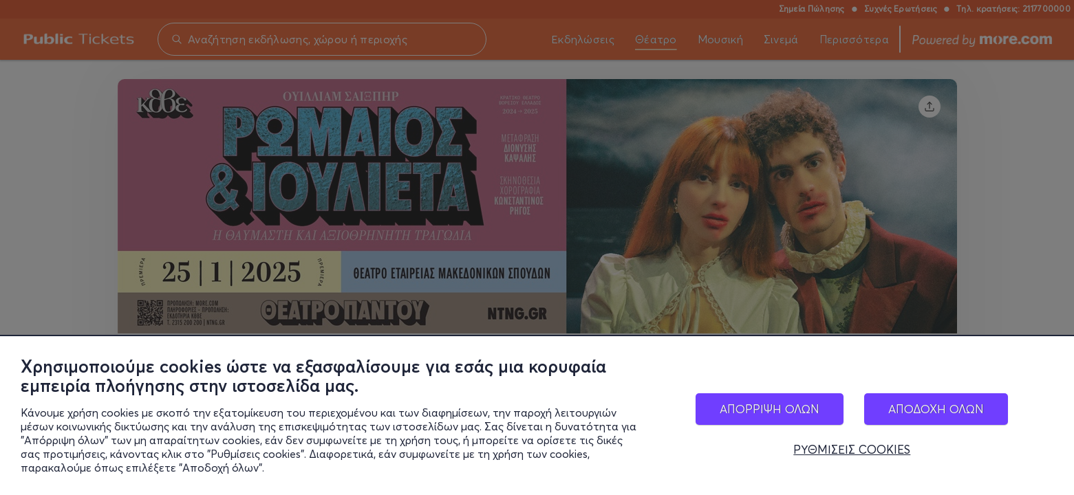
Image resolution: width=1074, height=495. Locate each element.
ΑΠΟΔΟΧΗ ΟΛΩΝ (936, 411)
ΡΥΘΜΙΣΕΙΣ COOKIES (851, 452)
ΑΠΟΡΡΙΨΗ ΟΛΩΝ (769, 411)
